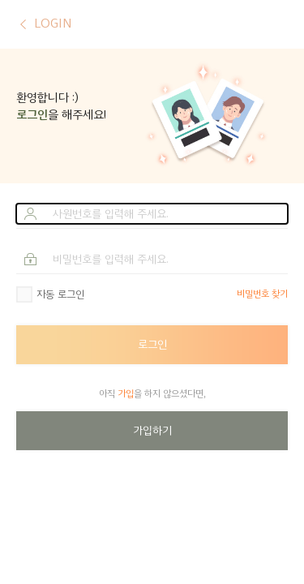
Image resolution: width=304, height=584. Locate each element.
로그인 (152, 344)
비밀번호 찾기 (262, 294)
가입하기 (152, 430)
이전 (23, 24)
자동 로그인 (60, 294)
